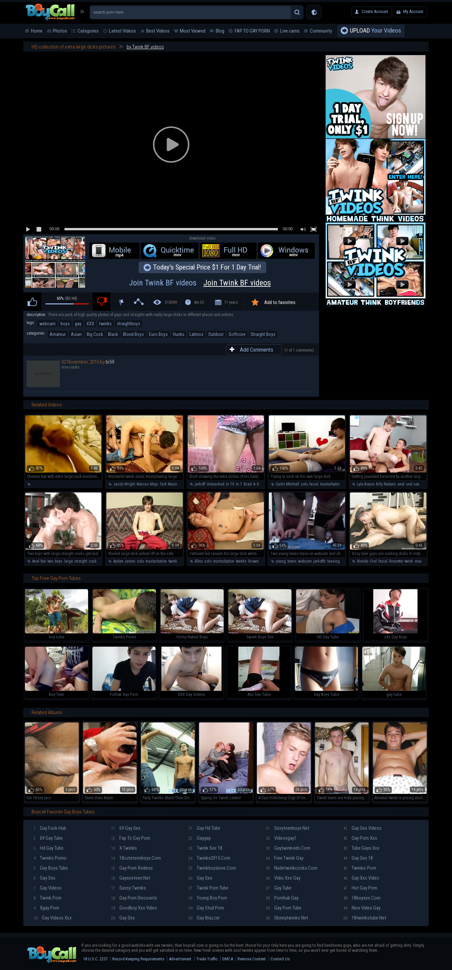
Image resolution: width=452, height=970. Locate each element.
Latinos (196, 334)
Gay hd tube (204, 828)
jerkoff (200, 484)
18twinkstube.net (364, 918)
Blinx (199, 561)
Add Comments (256, 349)
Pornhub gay (282, 898)
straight (80, 561)
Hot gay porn (360, 888)
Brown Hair (257, 561)
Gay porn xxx (360, 838)
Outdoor (216, 334)
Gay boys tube (51, 868)
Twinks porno (50, 858)
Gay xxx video (361, 878)
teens (291, 561)
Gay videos (47, 888)
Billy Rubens (386, 484)
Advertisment (180, 958)
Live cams (289, 31)
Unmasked (215, 484)
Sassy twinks (128, 888)
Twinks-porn (359, 868)
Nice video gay (362, 908)
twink (408, 561)
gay (78, 323)
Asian (76, 334)
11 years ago (231, 305)
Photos (60, 31)
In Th (230, 484)
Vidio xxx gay (283, 878)
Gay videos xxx (53, 918)
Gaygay (199, 838)
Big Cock (95, 334)
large (68, 561)
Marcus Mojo (147, 484)
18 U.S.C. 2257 (95, 958)
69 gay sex (126, 828)
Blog (220, 31)
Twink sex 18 (205, 848)
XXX (90, 323)
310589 (171, 302)
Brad (248, 484)
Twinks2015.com (209, 858)
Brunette (396, 561)
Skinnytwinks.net (287, 918)
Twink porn (47, 898)
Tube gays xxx (361, 848)
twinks (105, 323)
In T (239, 484)
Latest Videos (122, 31)
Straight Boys (263, 334)
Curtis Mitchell (287, 484)
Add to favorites (279, 302)
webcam (47, 323)
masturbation (330, 484)
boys (65, 323)
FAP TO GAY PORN (252, 31)
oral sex (412, 484)
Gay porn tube (283, 908)
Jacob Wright (124, 484)
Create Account (375, 11)
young (281, 561)
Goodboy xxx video (134, 908)
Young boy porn (207, 898)
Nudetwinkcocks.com (291, 868)
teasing (333, 561)
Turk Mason (169, 484)
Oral (373, 561)
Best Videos (158, 31)
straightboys (128, 323)
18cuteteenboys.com (136, 858)
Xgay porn (46, 908)
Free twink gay (284, 858)
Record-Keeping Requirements (138, 958)
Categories (88, 31)
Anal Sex (39, 561)
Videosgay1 (281, 838)
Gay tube (278, 888)
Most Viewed (192, 31)
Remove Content (252, 958)
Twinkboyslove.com (212, 868)
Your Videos (375, 31)
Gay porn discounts (134, 898)
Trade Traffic (207, 958)
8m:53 (199, 302)
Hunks (178, 334)
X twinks (124, 848)
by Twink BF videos (145, 47)
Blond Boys (133, 334)
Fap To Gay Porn (130, 838)
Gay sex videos (362, 828)
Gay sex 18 (358, 858)
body (261, 484)
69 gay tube (48, 838)
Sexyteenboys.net (287, 828)
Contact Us (280, 958)
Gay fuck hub (50, 828)
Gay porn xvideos (132, 868)
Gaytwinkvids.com (288, 848)
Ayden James (124, 561)
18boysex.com (362, 898)
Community (321, 31)
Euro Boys (158, 334)
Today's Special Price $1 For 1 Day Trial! (207, 267)
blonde (362, 561)
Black (113, 334)
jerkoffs (319, 561)
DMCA (227, 958)
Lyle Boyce (365, 484)
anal (400, 484)
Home (37, 31)
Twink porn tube (208, 888)
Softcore (237, 334)
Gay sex (45, 878)
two (50, 561)
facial (313, 484)
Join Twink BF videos (202, 282)
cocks (94, 561)
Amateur (58, 334)
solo (304, 484)
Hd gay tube (48, 848)
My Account (413, 11)
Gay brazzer (204, 918)
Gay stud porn (206, 908)
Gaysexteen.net (130, 878)
